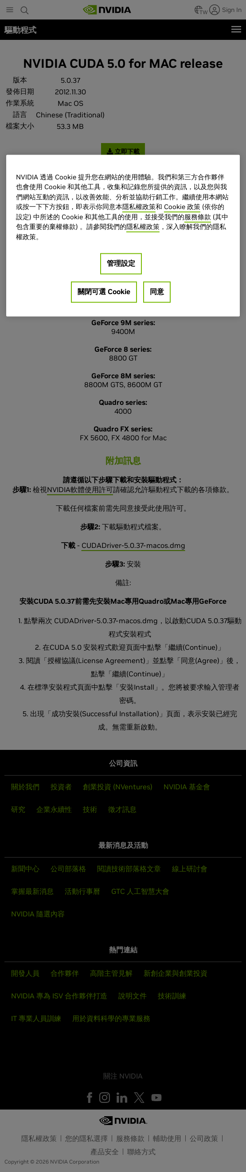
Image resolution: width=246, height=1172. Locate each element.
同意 (157, 291)
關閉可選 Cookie (104, 291)
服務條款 (197, 217)
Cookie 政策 (182, 207)
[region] (123, 236)
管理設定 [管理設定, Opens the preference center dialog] (121, 263)
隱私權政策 (139, 207)
